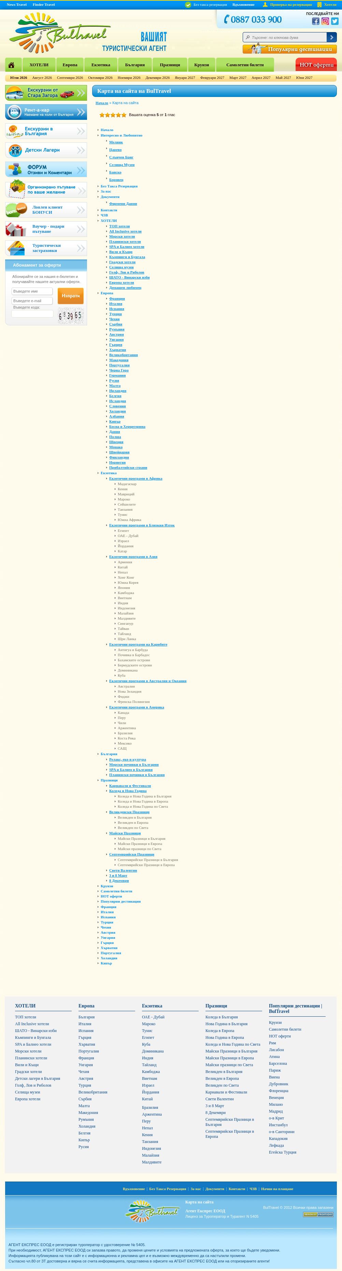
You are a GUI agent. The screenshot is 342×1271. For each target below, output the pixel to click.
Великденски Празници (129, 812)
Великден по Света (133, 827)
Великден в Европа (133, 822)
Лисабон (276, 1049)
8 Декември (119, 880)
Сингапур (125, 623)
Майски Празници (125, 833)
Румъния (117, 329)
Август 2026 (42, 77)
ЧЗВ (104, 215)
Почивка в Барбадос (134, 655)
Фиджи (123, 696)
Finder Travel (44, 4)
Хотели (330, 4)
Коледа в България (221, 1017)
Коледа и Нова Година (128, 791)
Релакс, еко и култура (127, 759)
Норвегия (117, 462)
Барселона (278, 1063)
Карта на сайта (199, 1202)
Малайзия (125, 613)
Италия (115, 303)
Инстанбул (278, 1124)
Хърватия (117, 350)
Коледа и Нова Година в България (144, 796)
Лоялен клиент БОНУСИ (47, 209)
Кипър (114, 421)
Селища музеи (121, 267)
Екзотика (100, 64)
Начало (102, 103)
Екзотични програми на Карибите (138, 644)
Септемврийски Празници (131, 854)
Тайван (123, 628)
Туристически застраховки (46, 248)
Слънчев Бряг (121, 157)
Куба (121, 675)
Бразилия (125, 733)
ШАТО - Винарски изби (129, 277)
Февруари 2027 (212, 77)
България (135, 64)
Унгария (116, 339)
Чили (122, 723)
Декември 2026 (157, 77)
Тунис (122, 514)
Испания (116, 309)
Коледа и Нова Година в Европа (143, 801)
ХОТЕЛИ (38, 64)
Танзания (125, 509)
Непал (123, 572)
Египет (123, 530)
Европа (69, 64)
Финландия (119, 457)
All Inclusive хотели (125, 231)
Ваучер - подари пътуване (48, 229)
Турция (115, 314)
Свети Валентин (123, 870)
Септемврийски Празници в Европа (146, 865)
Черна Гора (119, 370)
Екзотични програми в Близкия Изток (142, 525)
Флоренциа (278, 1090)
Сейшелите (127, 504)
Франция (117, 298)
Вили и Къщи (120, 252)
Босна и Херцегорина (127, 426)
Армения (125, 562)
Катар (122, 551)
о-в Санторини (282, 1131)
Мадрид (276, 1111)
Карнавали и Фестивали (130, 785)
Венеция (276, 1097)
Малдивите (127, 618)
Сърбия (115, 324)
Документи (110, 197)
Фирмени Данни (123, 203)
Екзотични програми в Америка (136, 707)
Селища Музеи (121, 165)
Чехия (114, 319)
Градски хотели (122, 262)
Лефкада (276, 1145)
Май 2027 (283, 77)
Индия (123, 603)
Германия (117, 375)
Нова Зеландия (129, 691)
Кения (123, 489)
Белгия (115, 396)
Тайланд (124, 634)
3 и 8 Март (118, 875)
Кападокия (278, 1138)
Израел (123, 541)
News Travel (17, 4)
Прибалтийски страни (128, 467)
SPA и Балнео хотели (126, 246)
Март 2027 (237, 77)
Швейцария (119, 452)
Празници (170, 64)
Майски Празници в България (142, 838)
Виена (274, 1077)
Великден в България (135, 817)
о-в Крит (276, 1118)
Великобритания (123, 355)
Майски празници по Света (139, 849)
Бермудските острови (135, 665)
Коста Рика (127, 738)
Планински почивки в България (137, 775)
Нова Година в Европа (224, 1037)
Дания (114, 431)
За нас (106, 191)
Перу (122, 718)
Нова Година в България (226, 1023)
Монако (116, 447)
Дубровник (278, 1084)
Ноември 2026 (129, 77)
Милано (276, 1104)
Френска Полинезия (134, 702)
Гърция (115, 344)
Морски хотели (122, 236)
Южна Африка (129, 520)
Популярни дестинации (121, 901)
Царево (115, 149)
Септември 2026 (70, 77)
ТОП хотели (119, 226)
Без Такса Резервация (119, 186)
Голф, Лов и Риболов (126, 272)
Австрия (116, 334)
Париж (275, 1070)
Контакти (109, 210)
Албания (116, 416)
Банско (115, 172)
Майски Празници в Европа (140, 844)
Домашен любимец (125, 287)
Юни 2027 (304, 77)
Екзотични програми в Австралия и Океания (148, 681)
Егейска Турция (282, 1152)
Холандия (117, 411)
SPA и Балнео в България (131, 769)
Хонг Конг (126, 577)
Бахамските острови (134, 660)
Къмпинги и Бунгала (127, 257)
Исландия (117, 401)
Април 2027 (261, 77)
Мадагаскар (127, 484)
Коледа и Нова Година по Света (143, 806)
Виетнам (125, 598)
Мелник (116, 142)
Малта (114, 385)
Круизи (201, 64)
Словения (117, 406)
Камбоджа (126, 593)
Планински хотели (125, 241)
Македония (118, 360)
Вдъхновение (243, 4)
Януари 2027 (185, 77)
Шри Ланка (127, 639)
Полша (115, 437)
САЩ (122, 748)
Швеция (116, 442)
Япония (124, 587)
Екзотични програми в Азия (133, 556)
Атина (274, 1056)
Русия (114, 380)
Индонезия (126, 608)
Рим (272, 1043)
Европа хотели (121, 282)
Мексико (125, 743)
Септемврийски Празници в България (148, 860)
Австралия (126, 686)
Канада (123, 712)
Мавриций (126, 494)
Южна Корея (128, 582)
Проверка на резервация (291, 4)
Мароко (124, 499)
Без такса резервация (206, 4)
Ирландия (117, 391)
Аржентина (127, 728)
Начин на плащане (277, 1189)
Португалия (119, 365)
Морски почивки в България (134, 764)
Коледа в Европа (219, 1030)
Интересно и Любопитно (121, 135)
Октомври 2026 (100, 77)
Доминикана (128, 670)
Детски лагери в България (37, 1078)
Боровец (116, 180)
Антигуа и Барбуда (133, 650)
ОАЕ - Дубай (128, 536)
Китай (123, 567)
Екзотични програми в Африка (135, 478)
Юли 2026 (18, 77)
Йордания (125, 546)
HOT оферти (111, 896)
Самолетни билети (245, 64)
